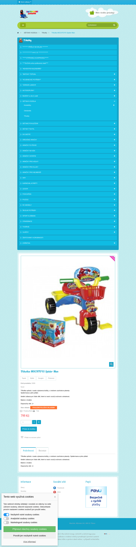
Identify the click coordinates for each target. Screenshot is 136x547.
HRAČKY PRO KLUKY (30, 167)
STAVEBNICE (27, 221)
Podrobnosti (28, 450)
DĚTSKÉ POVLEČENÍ (30, 123)
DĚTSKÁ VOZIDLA (30, 33)
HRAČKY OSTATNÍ (29, 156)
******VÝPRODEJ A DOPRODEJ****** (35, 58)
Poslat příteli (28, 411)
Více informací (29, 542)
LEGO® (25, 189)
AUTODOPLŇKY (28, 90)
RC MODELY (27, 205)
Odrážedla (27, 111)
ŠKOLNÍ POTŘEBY (29, 210)
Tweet (24, 378)
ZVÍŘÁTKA (26, 243)
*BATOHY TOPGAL (29, 74)
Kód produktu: (26, 383)
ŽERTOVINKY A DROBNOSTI (33, 237)
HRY (24, 178)
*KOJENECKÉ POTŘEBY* (32, 79)
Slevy (22, 487)
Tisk (37, 411)
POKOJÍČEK (27, 194)
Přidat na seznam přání (32, 437)
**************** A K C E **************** (35, 52)
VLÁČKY (26, 232)
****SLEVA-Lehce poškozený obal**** (35, 63)
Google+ (41, 378)
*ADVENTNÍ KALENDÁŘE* (32, 69)
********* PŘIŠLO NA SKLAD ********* (35, 47)
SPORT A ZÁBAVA (29, 216)
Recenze (42, 450)
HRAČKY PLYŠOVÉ (29, 145)
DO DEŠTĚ (26, 134)
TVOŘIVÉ (26, 227)
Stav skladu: (25, 407)
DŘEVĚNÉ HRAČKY (30, 140)
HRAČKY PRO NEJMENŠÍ (32, 172)
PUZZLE (25, 199)
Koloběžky (27, 105)
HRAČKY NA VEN (29, 151)
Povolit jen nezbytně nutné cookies (29, 535)
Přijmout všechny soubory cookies (30, 529)
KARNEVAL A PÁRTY (30, 183)
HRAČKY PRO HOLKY (30, 161)
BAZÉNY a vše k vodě (30, 96)
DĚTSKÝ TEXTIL (28, 129)
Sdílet (32, 378)
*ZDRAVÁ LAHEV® (29, 85)
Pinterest (51, 378)
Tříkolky (44, 33)
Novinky (23, 491)
